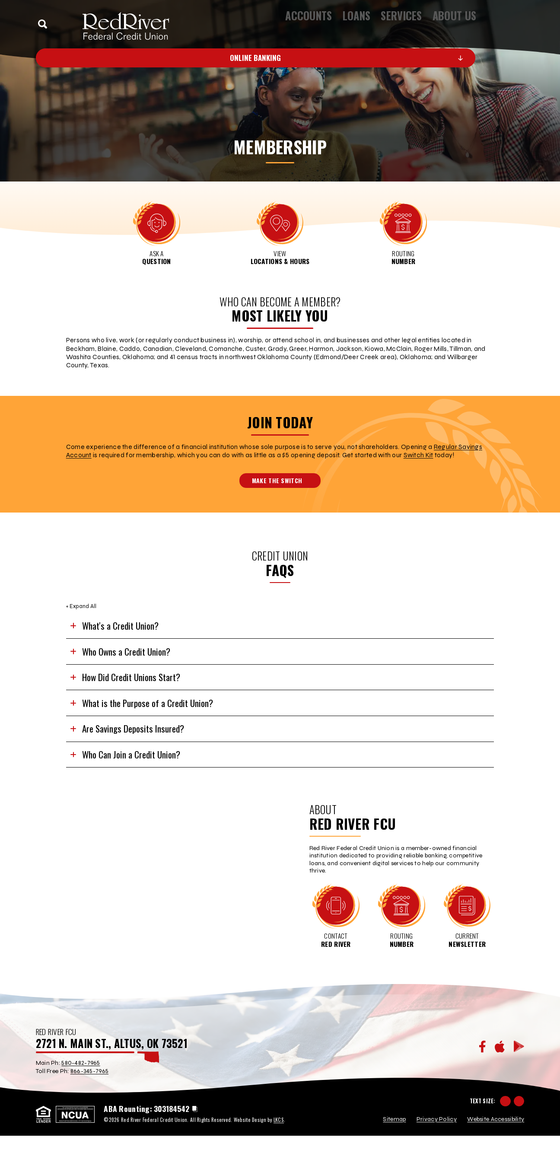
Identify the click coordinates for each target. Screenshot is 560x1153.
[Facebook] (482, 1067)
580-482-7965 (80, 1082)
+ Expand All (81, 606)
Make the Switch (281, 480)
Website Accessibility (495, 1136)
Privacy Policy (437, 1136)
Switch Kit (418, 455)
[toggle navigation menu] (515, 24)
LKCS (279, 1137)
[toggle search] (42, 24)
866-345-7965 (89, 1091)
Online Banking (306, 57)
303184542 (171, 1127)
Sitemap (394, 1136)
